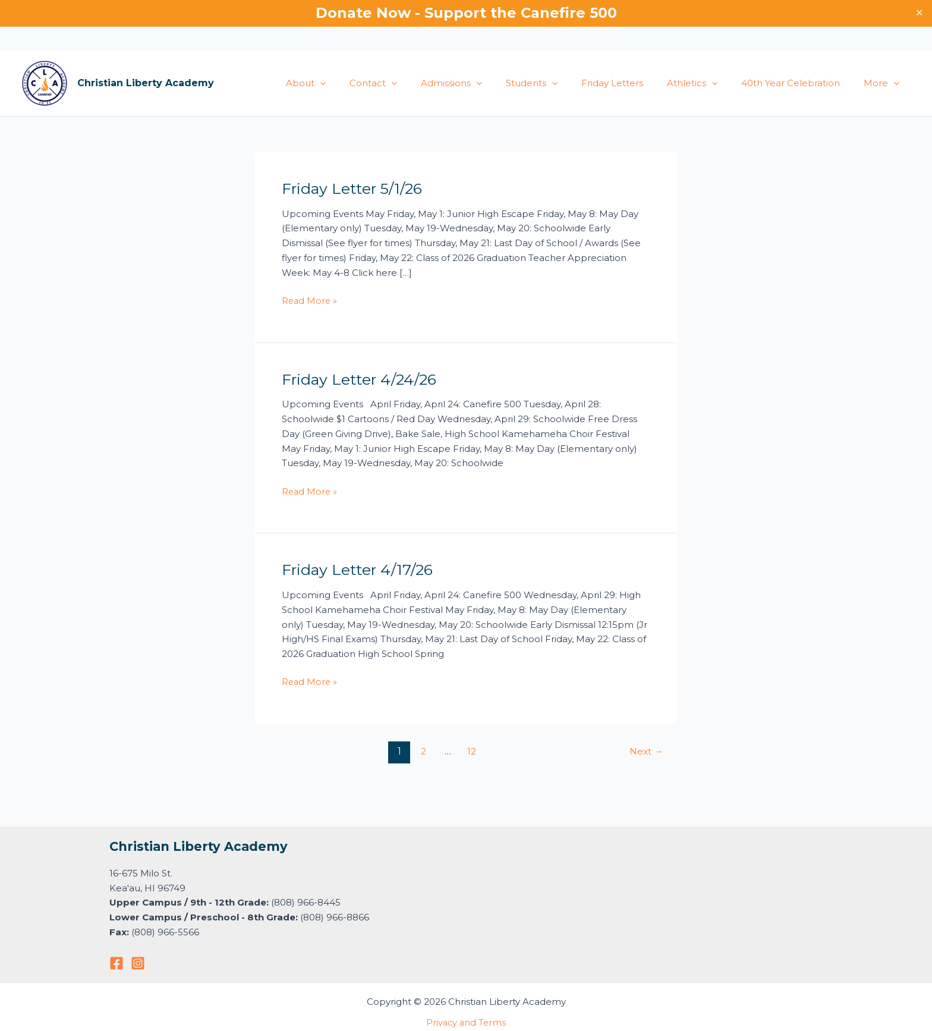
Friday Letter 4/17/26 (361, 569)
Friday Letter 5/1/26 (355, 188)
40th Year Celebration (799, 83)
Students (558, 83)
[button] (364, 83)
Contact (412, 83)
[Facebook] (116, 963)
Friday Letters (633, 83)
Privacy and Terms (466, 1022)
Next (645, 751)
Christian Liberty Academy (145, 83)
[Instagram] (138, 963)
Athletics (707, 83)
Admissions (484, 83)
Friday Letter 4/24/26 (363, 379)
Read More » (310, 300)
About (350, 83)
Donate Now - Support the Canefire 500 (466, 12)
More (884, 83)
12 (471, 751)
